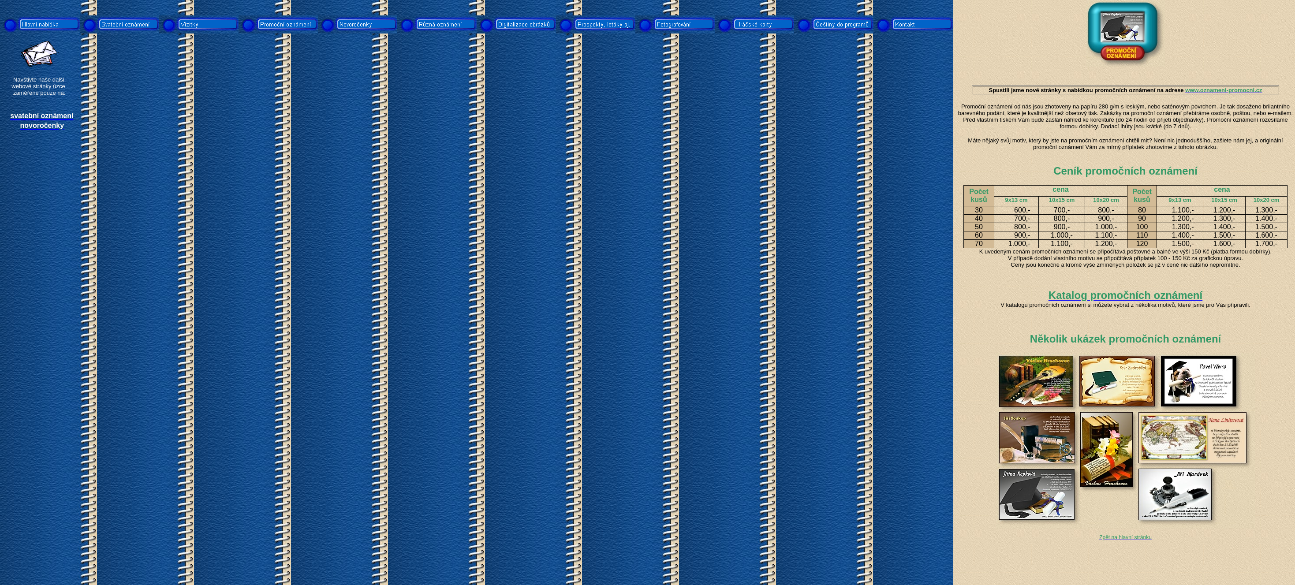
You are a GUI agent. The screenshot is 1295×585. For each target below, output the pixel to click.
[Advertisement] (41, 292)
